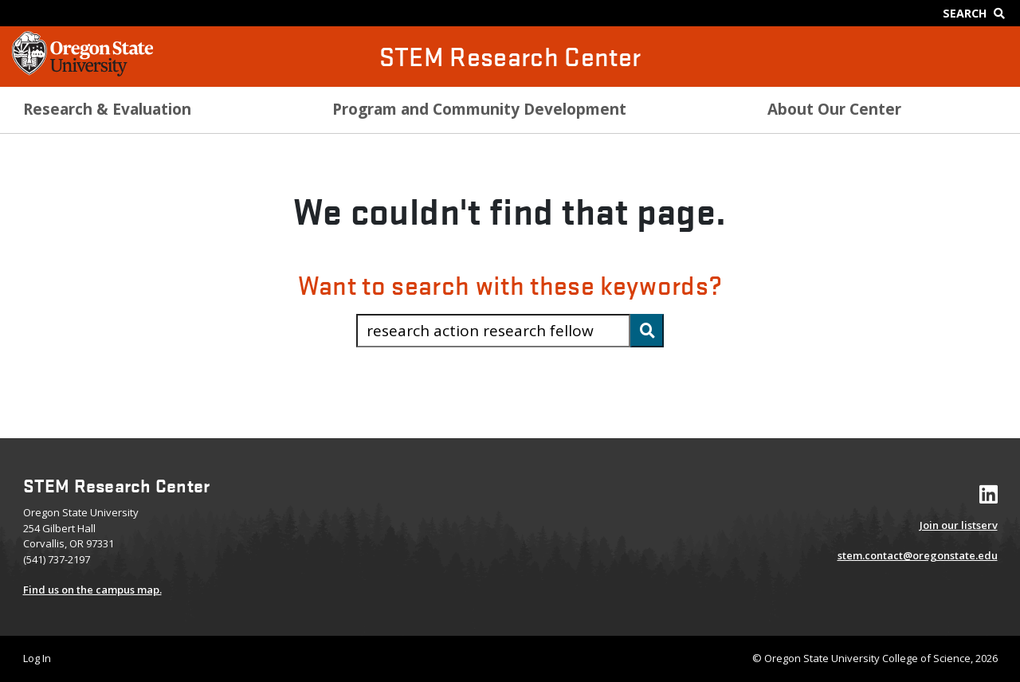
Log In (37, 658)
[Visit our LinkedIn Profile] (988, 498)
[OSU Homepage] (82, 71)
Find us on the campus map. (92, 589)
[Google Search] (977, 13)
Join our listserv (959, 525)
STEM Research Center (510, 56)
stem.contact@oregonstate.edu (918, 555)
